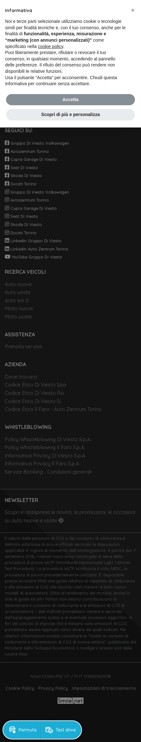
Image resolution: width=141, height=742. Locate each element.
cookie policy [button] (50, 46)
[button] (133, 10)
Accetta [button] (71, 99)
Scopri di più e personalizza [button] (70, 114)
